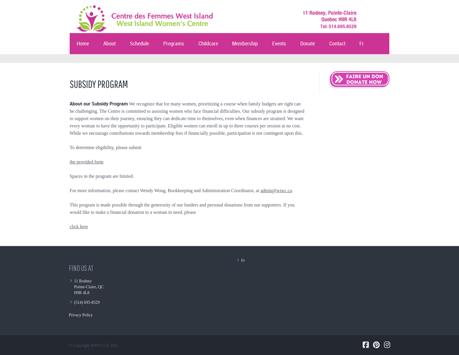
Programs (173, 44)
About (109, 44)
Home (83, 44)
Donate (307, 44)
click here (79, 226)
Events (279, 44)
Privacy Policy (81, 315)
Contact (337, 44)
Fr (361, 44)
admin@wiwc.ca (276, 190)
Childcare (208, 44)
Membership (245, 44)
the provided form (87, 161)
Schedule (139, 44)
